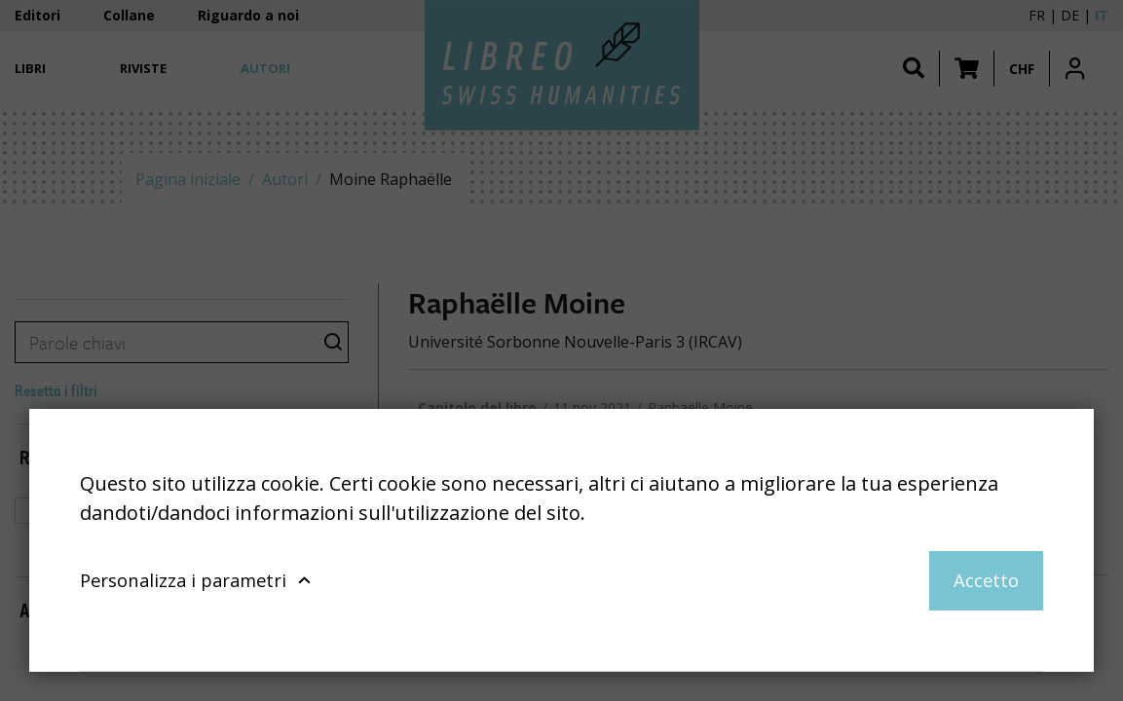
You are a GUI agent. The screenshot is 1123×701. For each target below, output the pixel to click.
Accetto (986, 580)
